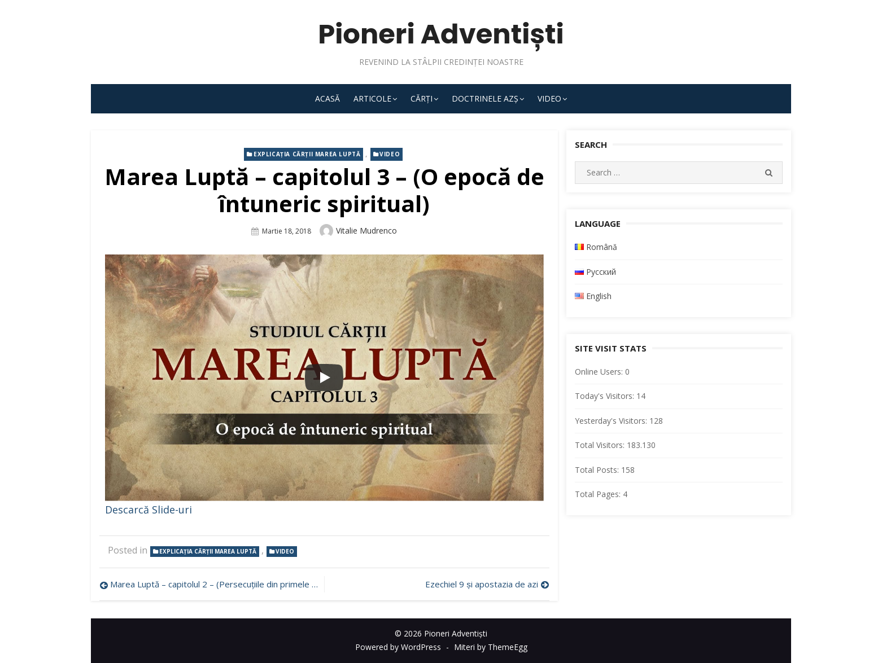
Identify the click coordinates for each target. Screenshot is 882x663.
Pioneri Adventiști (441, 34)
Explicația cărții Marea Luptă (307, 154)
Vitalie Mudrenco (366, 230)
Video (549, 98)
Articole (372, 98)
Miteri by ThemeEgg (490, 647)
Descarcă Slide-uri (148, 509)
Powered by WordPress (398, 647)
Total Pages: (599, 494)
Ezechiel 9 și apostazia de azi (481, 584)
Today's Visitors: (605, 395)
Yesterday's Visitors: (612, 420)
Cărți (422, 98)
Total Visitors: (601, 445)
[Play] (324, 377)
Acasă (327, 98)
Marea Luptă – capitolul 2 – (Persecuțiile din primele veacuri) (214, 584)
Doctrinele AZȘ (485, 98)
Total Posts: (598, 469)
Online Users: (600, 371)
